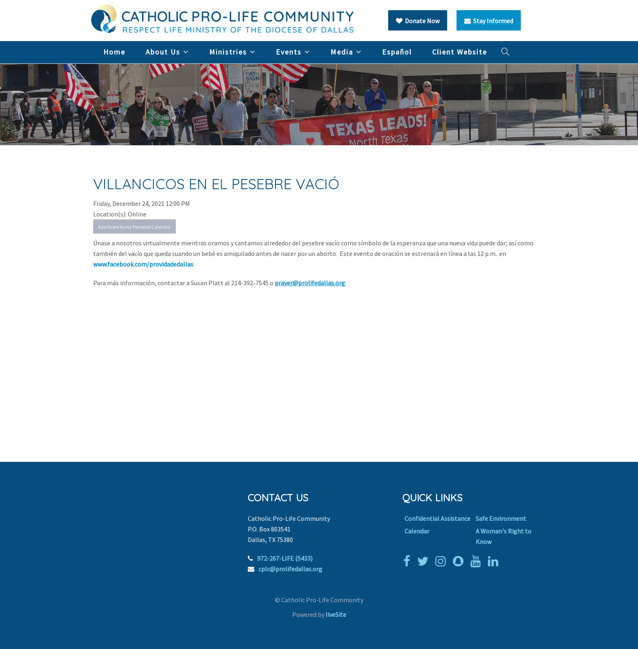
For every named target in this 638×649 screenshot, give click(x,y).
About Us (163, 52)
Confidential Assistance (437, 518)
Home (114, 52)
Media (341, 52)
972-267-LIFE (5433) (284, 558)
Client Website (459, 52)
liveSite (336, 614)
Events (289, 52)
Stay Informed (488, 21)
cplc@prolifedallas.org (290, 569)
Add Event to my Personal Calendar (134, 227)
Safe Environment (501, 518)
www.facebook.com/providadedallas (143, 264)
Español (397, 52)
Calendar (416, 531)
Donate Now (417, 21)
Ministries (228, 52)
